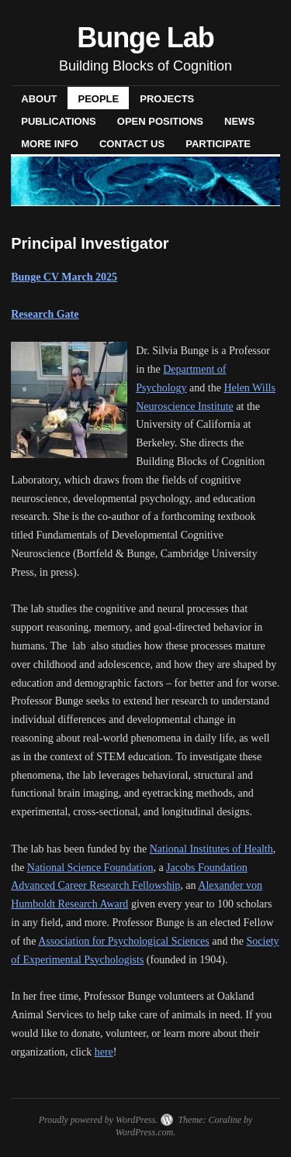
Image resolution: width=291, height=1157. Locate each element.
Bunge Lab (145, 37)
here (104, 1052)
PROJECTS (167, 99)
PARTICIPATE (218, 144)
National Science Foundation (90, 867)
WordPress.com (144, 1132)
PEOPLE (98, 99)
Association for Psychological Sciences (123, 941)
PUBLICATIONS (58, 121)
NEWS (239, 121)
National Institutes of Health (211, 849)
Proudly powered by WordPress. (98, 1119)
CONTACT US (132, 144)
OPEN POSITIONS (160, 121)
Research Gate (44, 314)
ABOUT (39, 99)
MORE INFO (49, 144)
